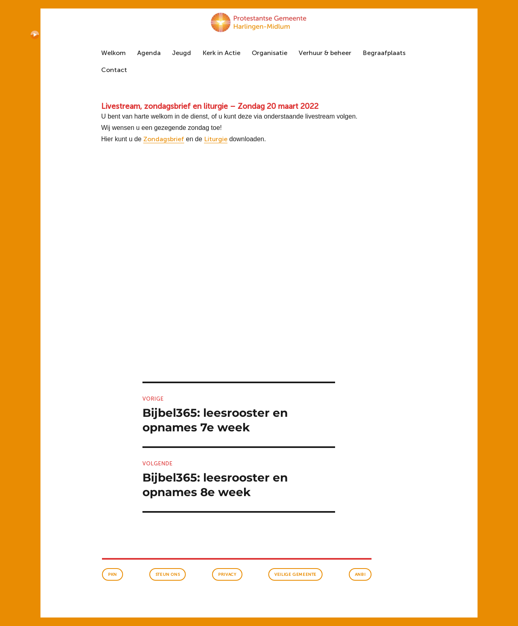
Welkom (113, 53)
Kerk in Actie (221, 53)
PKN (112, 574)
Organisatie (269, 53)
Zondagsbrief (163, 139)
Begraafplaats (384, 53)
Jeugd (181, 53)
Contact (114, 70)
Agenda (149, 53)
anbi (360, 574)
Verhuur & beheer (325, 53)
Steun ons (167, 574)
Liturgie (215, 139)
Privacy (227, 574)
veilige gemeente (295, 574)
